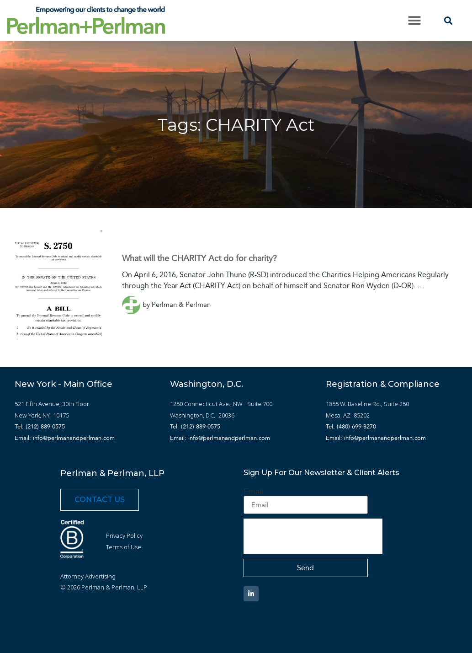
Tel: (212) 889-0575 (40, 426)
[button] (414, 20)
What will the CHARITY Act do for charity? (199, 258)
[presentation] (313, 536)
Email (253, 491)
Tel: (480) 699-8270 (351, 426)
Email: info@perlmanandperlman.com (65, 437)
